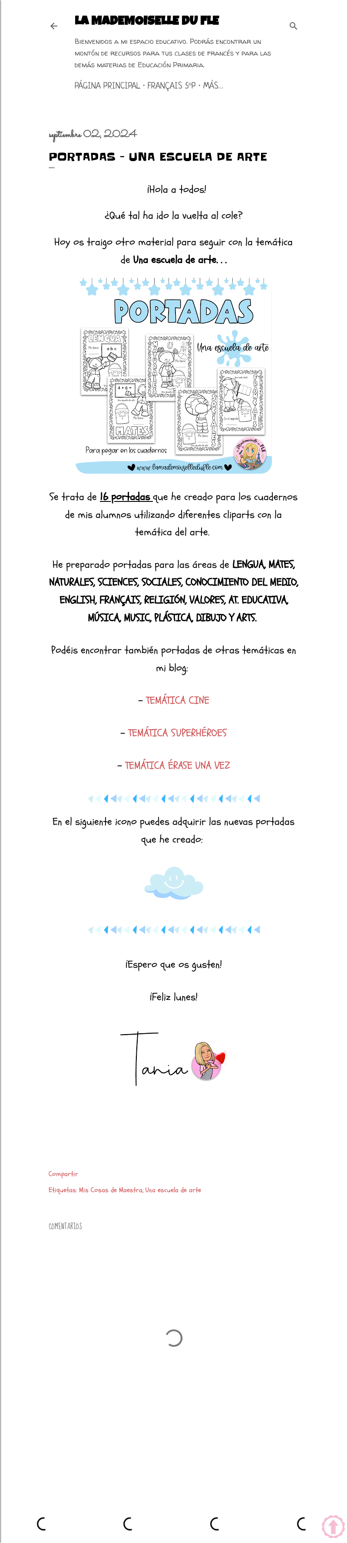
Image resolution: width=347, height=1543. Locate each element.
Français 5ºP (172, 86)
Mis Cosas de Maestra (110, 1190)
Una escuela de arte (173, 1190)
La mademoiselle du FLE (147, 22)
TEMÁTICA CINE (177, 700)
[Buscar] (293, 24)
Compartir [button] (63, 1174)
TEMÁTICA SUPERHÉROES (177, 733)
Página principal (107, 86)
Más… (213, 86)
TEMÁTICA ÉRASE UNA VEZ (177, 765)
